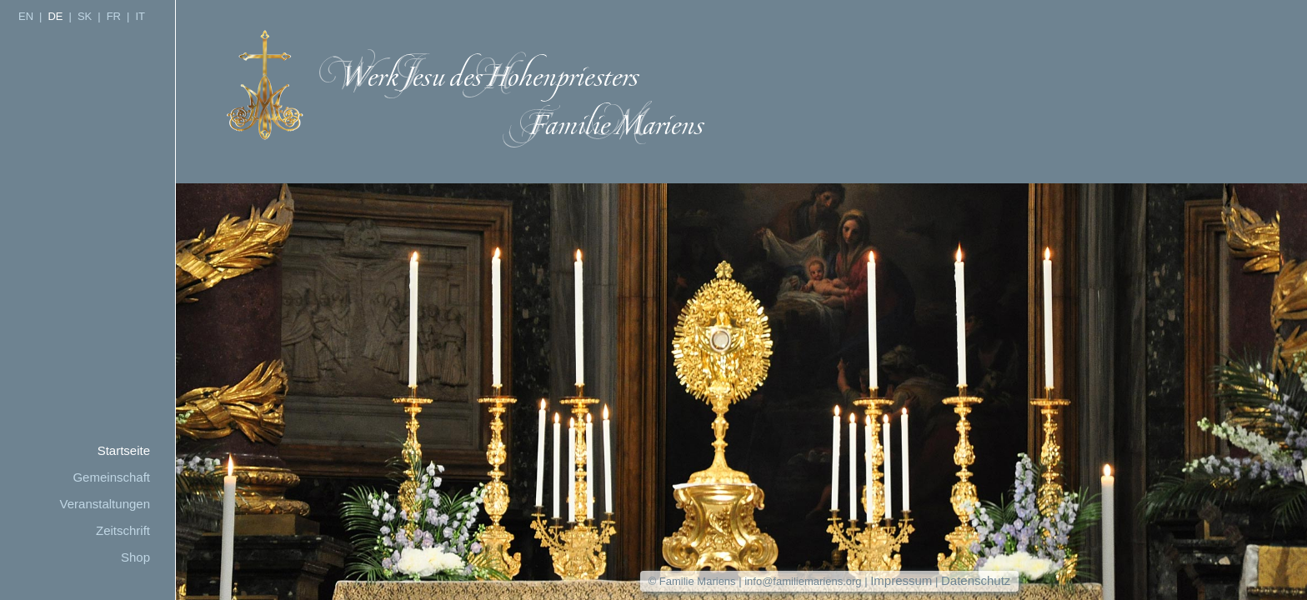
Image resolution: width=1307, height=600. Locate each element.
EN (25, 16)
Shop (135, 557)
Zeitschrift (123, 530)
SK (85, 16)
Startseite (124, 450)
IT (140, 16)
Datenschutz (975, 580)
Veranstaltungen (105, 504)
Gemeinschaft (111, 477)
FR (114, 16)
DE (55, 16)
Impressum (901, 580)
